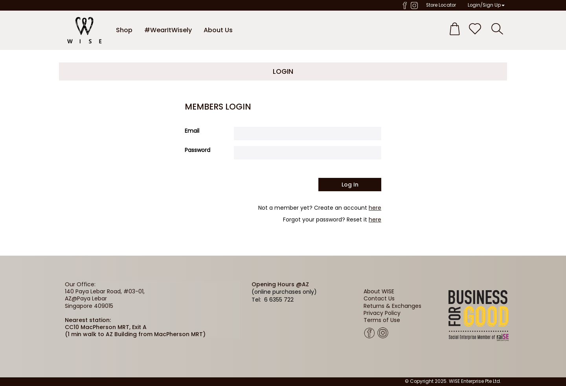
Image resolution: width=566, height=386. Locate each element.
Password (197, 150)
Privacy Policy (382, 313)
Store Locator (441, 5)
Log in (350, 184)
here (375, 208)
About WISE (379, 291)
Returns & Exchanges (392, 306)
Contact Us (379, 298)
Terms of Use (382, 320)
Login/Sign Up (486, 5)
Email (192, 131)
